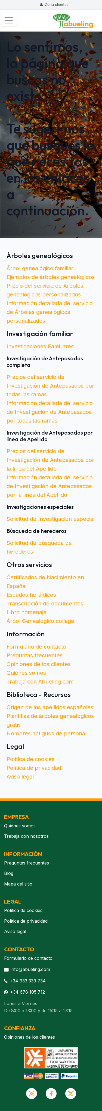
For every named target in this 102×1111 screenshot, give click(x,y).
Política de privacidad (34, 768)
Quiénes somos (26, 673)
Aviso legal (20, 776)
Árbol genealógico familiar (40, 268)
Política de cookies (30, 759)
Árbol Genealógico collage (40, 621)
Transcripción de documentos (45, 603)
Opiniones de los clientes (39, 664)
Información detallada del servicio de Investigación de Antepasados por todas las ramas (50, 412)
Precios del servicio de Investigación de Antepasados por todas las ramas (50, 386)
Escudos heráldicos (31, 595)
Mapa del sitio (18, 884)
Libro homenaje (27, 612)
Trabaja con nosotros (26, 836)
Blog (8, 873)
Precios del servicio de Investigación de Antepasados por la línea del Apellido (50, 460)
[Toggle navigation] (8, 20)
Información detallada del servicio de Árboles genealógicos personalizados (50, 312)
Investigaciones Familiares (40, 346)
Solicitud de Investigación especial (51, 519)
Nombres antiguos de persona (46, 733)
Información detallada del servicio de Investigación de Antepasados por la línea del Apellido (50, 486)
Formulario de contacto (36, 646)
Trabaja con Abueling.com (40, 681)
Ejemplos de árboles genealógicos (51, 277)
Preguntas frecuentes (35, 655)
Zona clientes (54, 4)
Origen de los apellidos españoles (50, 707)
